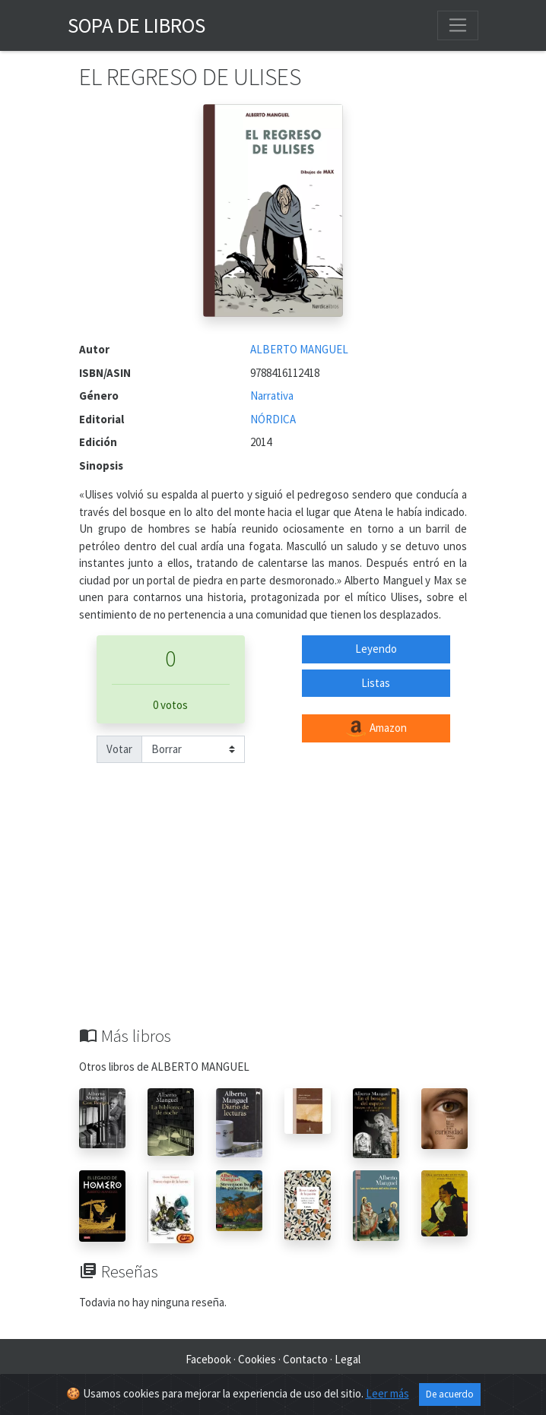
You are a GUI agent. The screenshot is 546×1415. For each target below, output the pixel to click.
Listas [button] (375, 683)
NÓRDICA (273, 419)
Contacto (305, 1359)
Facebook (208, 1359)
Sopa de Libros (136, 25)
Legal (347, 1359)
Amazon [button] (375, 728)
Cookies (257, 1359)
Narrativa (272, 395)
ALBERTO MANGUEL (299, 349)
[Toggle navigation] (457, 25)
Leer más (387, 1393)
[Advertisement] (273, 912)
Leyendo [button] (376, 648)
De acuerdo (450, 1394)
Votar (119, 749)
